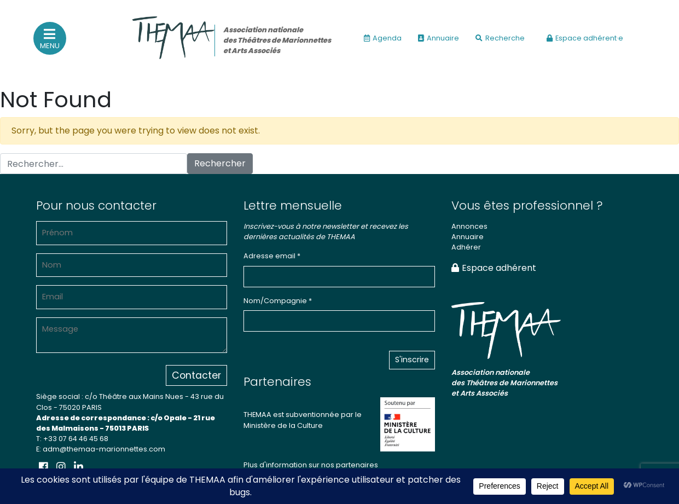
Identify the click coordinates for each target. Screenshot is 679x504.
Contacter (196, 375)
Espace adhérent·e (585, 38)
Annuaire (438, 38)
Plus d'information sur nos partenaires (310, 465)
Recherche (500, 38)
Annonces (469, 226)
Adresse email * (271, 255)
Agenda (383, 38)
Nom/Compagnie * (277, 300)
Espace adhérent (493, 268)
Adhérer (466, 247)
